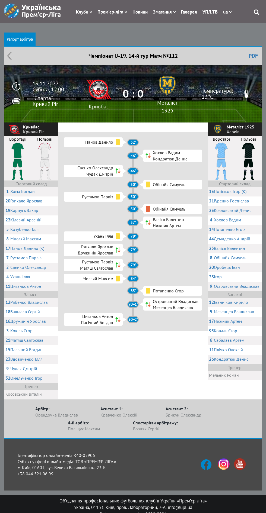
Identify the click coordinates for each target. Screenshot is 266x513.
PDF (253, 55)
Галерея (189, 12)
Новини (140, 12)
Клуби (82, 12)
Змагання (162, 12)
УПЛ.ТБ (210, 12)
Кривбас (99, 106)
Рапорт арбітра (20, 39)
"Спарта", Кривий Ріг (45, 101)
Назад (9, 56)
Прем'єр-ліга (110, 12)
